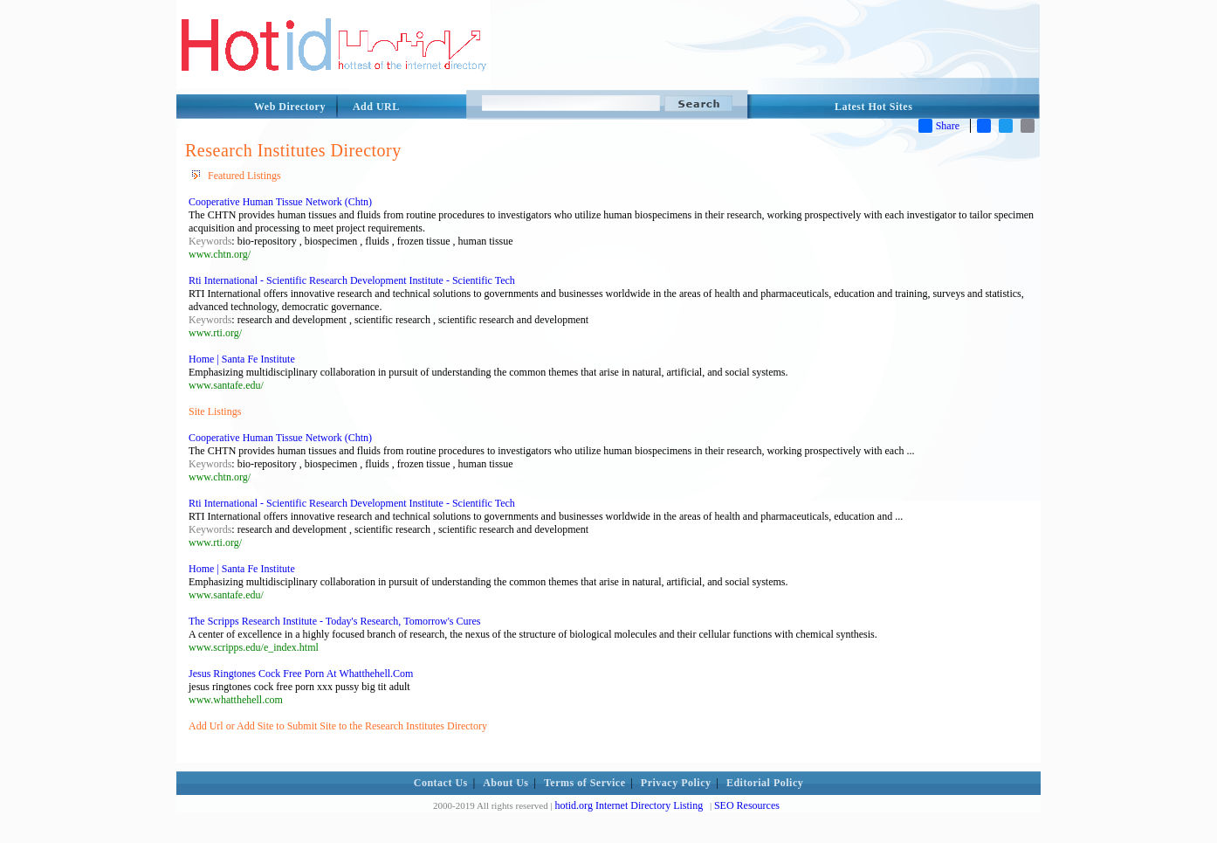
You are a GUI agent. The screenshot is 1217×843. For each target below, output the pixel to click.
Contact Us (441, 783)
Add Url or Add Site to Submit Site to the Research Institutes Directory (338, 726)
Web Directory (290, 106)
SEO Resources (747, 805)
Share (938, 126)
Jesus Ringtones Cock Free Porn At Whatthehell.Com (301, 673)
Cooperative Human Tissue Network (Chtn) (280, 202)
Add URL (376, 106)
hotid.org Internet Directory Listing (628, 805)
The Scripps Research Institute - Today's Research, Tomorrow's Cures (334, 621)
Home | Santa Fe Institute (242, 359)
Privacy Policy (676, 783)
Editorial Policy (764, 783)
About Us (505, 783)
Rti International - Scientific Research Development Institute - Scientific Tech (352, 280)
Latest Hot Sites (873, 106)
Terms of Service (585, 783)
